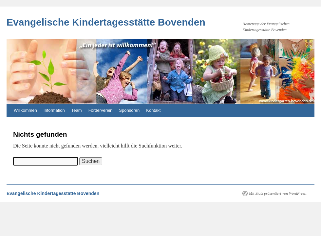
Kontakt (153, 110)
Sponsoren (129, 110)
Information (54, 110)
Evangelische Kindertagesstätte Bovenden (106, 22)
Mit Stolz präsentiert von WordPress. (278, 193)
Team (76, 110)
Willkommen (25, 110)
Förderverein (100, 110)
